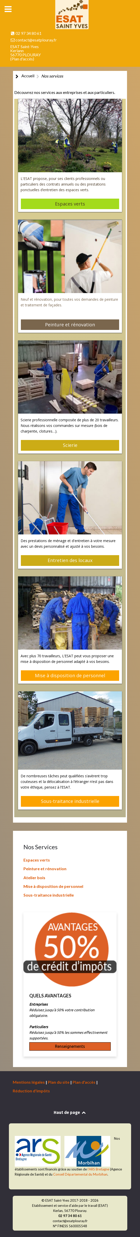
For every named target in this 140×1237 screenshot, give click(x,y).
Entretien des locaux (70, 560)
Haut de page (70, 1112)
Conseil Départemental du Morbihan (80, 1174)
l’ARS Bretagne (98, 1169)
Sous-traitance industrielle (70, 801)
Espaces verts (70, 204)
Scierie (70, 445)
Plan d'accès (22, 58)
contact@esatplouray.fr (36, 39)
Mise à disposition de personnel (70, 675)
